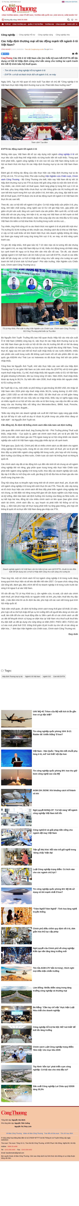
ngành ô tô (47, 676)
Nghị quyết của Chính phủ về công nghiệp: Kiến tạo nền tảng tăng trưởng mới (54, 950)
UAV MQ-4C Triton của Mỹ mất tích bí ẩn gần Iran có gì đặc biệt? (54, 713)
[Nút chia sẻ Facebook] (18, 54)
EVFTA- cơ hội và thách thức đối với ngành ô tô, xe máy (30, 74)
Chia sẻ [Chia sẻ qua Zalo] (5, 54)
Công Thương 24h (19, 24)
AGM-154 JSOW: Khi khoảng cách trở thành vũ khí (54, 792)
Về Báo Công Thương (14, 1133)
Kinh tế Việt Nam (26, 15)
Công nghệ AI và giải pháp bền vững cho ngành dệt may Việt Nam (53, 831)
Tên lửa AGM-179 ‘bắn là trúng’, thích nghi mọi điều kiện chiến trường (53, 969)
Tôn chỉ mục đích (67, 1133)
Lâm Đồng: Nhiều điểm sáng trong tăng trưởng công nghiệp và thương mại (52, 989)
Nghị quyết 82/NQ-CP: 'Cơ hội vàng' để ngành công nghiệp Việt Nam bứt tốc (55, 811)
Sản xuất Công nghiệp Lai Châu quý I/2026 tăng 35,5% (53, 1088)
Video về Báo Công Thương (33, 1133)
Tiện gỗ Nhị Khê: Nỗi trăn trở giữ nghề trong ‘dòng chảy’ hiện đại (54, 851)
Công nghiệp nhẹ (63, 35)
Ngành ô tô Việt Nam (32, 676)
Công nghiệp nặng (45, 35)
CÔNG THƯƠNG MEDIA (10, 15)
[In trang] (76, 53)
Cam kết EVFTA (59, 676)
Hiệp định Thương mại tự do (12, 676)
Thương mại (49, 24)
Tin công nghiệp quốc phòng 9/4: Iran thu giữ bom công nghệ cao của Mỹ (55, 772)
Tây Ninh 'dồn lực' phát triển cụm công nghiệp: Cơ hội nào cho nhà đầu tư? (52, 1068)
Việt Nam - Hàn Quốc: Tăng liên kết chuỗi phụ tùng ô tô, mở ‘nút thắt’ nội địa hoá (55, 752)
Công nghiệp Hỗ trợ (27, 35)
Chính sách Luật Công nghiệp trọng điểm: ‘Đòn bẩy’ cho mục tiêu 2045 (53, 1048)
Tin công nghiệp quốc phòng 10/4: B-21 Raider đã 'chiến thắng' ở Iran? (52, 733)
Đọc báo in (58, 15)
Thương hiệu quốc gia (43, 15)
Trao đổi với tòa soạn (51, 1133)
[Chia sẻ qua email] (73, 54)
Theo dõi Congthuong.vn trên (34, 49)
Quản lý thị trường (35, 24)
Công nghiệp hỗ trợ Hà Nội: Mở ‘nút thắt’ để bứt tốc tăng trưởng (54, 1028)
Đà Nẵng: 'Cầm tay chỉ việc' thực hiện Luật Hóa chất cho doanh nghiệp (53, 1009)
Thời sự (8, 24)
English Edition (71, 2)
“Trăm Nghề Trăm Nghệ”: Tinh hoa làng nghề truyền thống (55, 910)
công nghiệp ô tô (66, 154)
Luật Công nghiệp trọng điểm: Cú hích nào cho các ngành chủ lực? (54, 871)
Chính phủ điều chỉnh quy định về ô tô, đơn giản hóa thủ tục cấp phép (54, 930)
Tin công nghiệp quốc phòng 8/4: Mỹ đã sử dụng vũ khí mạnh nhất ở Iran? (54, 890)
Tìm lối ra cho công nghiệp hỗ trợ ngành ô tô (25, 70)
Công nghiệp (60, 24)
